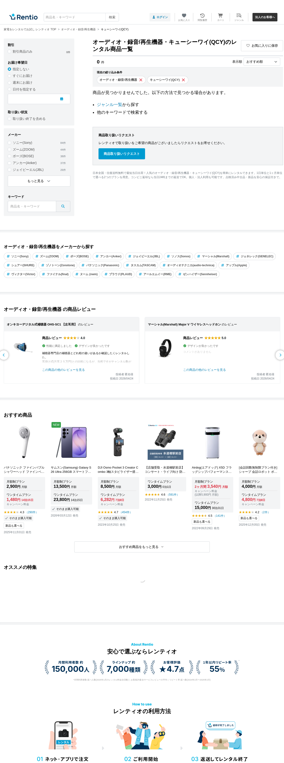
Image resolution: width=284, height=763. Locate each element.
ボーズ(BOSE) (23, 156)
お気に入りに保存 (262, 45)
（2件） (265, 512)
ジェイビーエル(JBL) (28, 170)
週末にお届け (22, 82)
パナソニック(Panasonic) (100, 265)
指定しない (21, 69)
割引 (11, 45)
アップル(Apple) (234, 265)
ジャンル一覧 (109, 104)
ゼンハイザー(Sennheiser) (197, 274)
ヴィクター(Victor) (20, 274)
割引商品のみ (22, 51)
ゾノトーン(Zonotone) (58, 265)
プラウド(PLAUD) (118, 274)
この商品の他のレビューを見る (63, 370)
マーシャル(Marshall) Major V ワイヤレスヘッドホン (184, 324)
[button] (142, 546)
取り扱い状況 (18, 112)
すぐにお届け (22, 76)
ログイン (160, 17)
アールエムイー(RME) (154, 274)
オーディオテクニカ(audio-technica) (188, 265)
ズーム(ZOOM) (24, 149)
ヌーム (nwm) (86, 274)
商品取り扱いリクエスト (122, 154)
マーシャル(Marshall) (213, 256)
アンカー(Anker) (25, 163)
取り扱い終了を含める (29, 119)
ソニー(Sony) (22, 143)
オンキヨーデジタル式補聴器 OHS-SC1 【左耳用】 (42, 324)
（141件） (219, 515)
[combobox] (81, 17)
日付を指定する (24, 89)
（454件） (125, 512)
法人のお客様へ (265, 17)
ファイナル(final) (55, 274)
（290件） (31, 512)
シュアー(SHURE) (20, 265)
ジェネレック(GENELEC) (254, 256)
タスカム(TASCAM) (141, 265)
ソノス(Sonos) (178, 256)
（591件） (172, 494)
